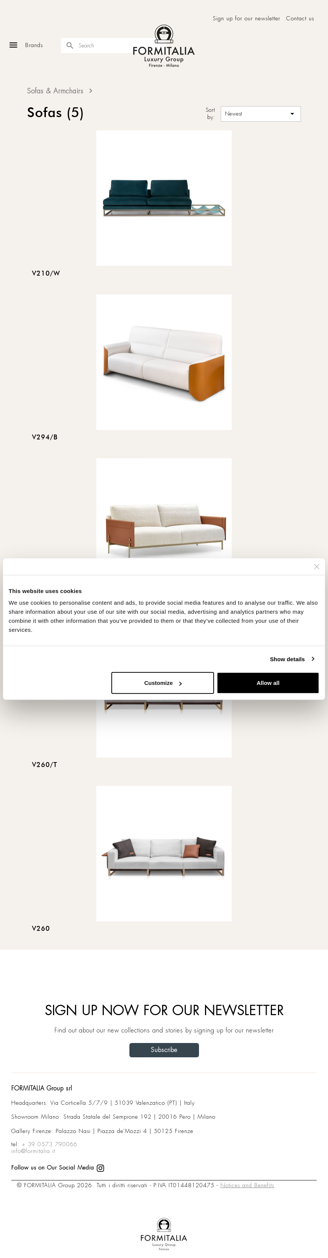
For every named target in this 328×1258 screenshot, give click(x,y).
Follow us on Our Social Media (58, 1167)
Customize (163, 683)
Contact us (300, 18)
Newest (260, 113)
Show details (287, 659)
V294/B (45, 437)
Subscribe (164, 1050)
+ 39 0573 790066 (49, 1144)
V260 (41, 929)
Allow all (268, 683)
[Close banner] (316, 566)
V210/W (46, 273)
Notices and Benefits (247, 1185)
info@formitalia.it (33, 1151)
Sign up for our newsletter (246, 18)
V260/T (44, 765)
